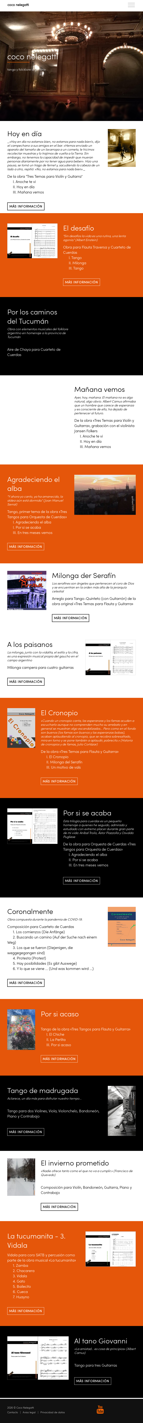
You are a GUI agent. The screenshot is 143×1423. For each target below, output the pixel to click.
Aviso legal (29, 1412)
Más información (25, 206)
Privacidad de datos (52, 1412)
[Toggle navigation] (131, 5)
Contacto (12, 1412)
